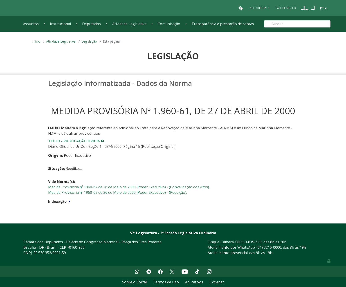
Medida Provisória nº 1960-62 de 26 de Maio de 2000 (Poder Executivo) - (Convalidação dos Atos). (129, 186)
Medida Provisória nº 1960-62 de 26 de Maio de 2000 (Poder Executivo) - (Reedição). (117, 192)
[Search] (297, 23)
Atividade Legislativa (129, 23)
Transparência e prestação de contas (222, 23)
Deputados (91, 23)
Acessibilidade (260, 8)
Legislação (89, 41)
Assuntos (31, 23)
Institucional (60, 23)
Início (36, 41)
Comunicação (169, 23)
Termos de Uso (166, 282)
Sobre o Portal (134, 282)
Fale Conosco (286, 8)
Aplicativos (194, 282)
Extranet (216, 282)
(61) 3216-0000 (268, 247)
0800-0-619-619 (248, 241)
